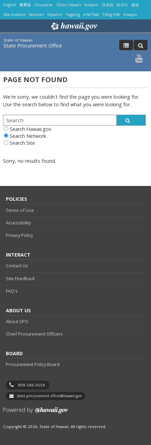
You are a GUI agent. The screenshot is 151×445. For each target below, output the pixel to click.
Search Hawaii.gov (30, 129)
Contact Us (17, 265)
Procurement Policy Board (33, 364)
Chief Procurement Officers (34, 334)
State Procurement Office (32, 45)
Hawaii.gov (73, 26)
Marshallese (14, 14)
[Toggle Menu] (126, 45)
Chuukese (43, 4)
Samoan (36, 14)
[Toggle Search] (141, 45)
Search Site (22, 143)
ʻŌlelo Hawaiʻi (68, 4)
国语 (135, 4)
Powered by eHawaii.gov (35, 413)
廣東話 (25, 4)
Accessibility (18, 223)
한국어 (122, 4)
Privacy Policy (19, 235)
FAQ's (12, 291)
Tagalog (72, 14)
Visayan (130, 14)
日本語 (107, 4)
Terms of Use (20, 210)
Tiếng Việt (111, 14)
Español (54, 14)
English (9, 4)
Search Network (28, 136)
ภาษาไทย (91, 14)
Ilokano (91, 4)
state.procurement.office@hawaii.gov (49, 395)
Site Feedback (20, 278)
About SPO (17, 321)
